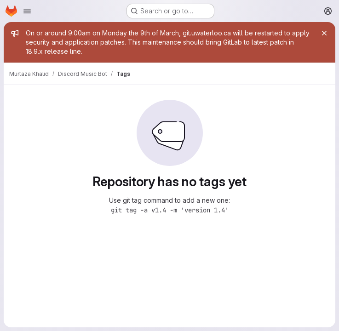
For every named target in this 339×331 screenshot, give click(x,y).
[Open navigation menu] (27, 11)
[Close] (324, 33)
